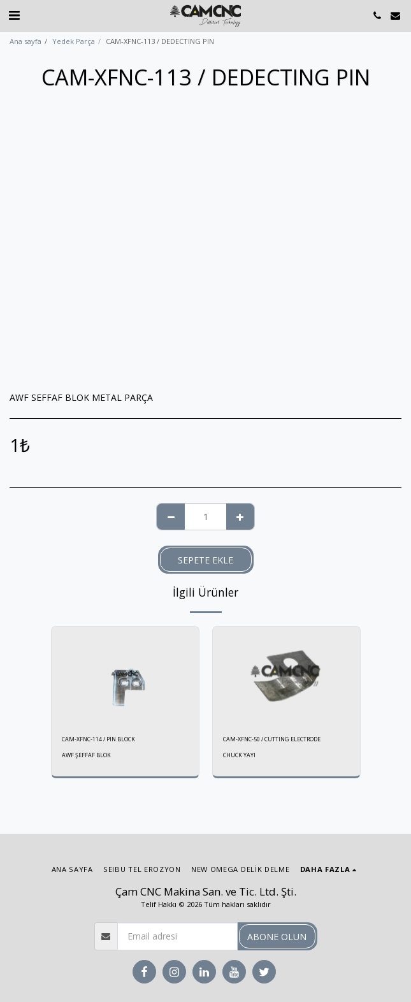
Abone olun (276, 937)
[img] (125, 676)
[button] (14, 15)
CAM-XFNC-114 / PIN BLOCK (98, 739)
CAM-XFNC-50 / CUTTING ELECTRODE (272, 739)
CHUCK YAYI (239, 755)
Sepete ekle (205, 560)
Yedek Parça (73, 41)
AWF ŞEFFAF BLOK (86, 755)
